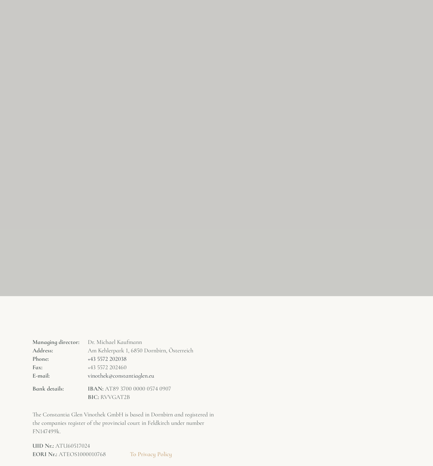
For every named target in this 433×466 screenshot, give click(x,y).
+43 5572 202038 (107, 359)
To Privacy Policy (151, 454)
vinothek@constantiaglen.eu (121, 375)
